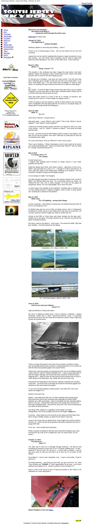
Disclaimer (64, 523)
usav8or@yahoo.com (13, 115)
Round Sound (87, 3)
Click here (32, 37)
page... (51, 510)
